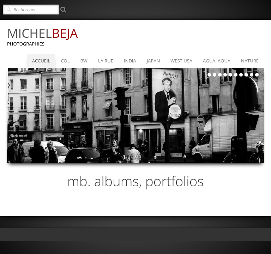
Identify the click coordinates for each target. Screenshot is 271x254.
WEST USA (181, 61)
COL (65, 61)
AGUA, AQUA (216, 61)
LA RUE (105, 61)
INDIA (130, 61)
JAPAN (153, 61)
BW (83, 61)
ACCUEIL (41, 61)
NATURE (250, 61)
